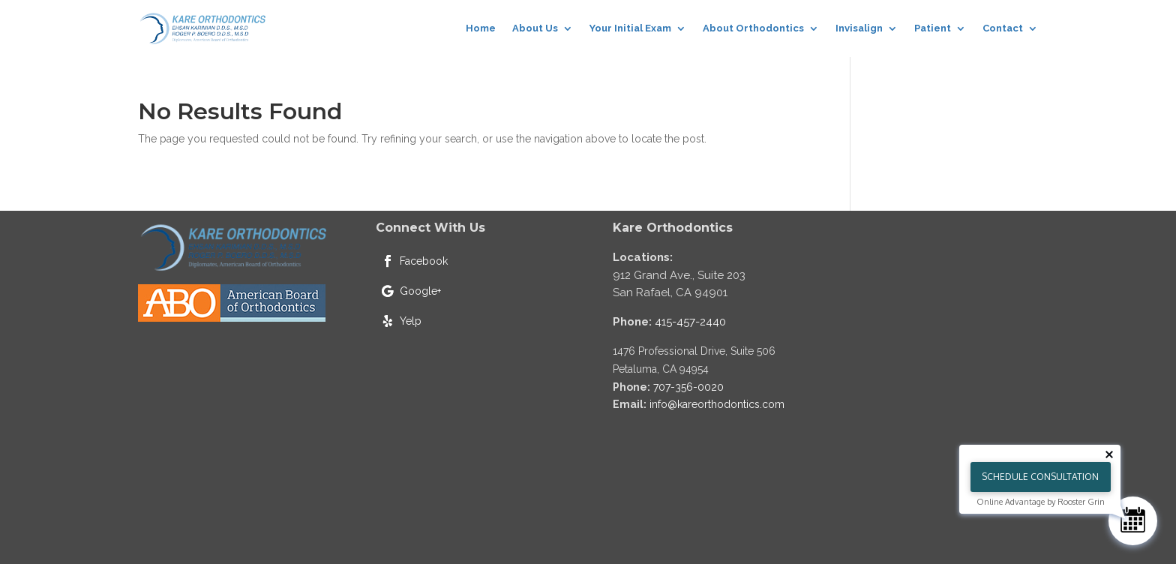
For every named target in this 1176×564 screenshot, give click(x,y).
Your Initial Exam (630, 28)
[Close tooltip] (1109, 454)
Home (481, 28)
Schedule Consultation (1040, 476)
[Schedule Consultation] (1132, 520)
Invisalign (859, 28)
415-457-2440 (690, 321)
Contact (1002, 28)
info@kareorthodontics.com (717, 404)
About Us (535, 28)
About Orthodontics (753, 28)
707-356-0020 (688, 387)
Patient (932, 28)
